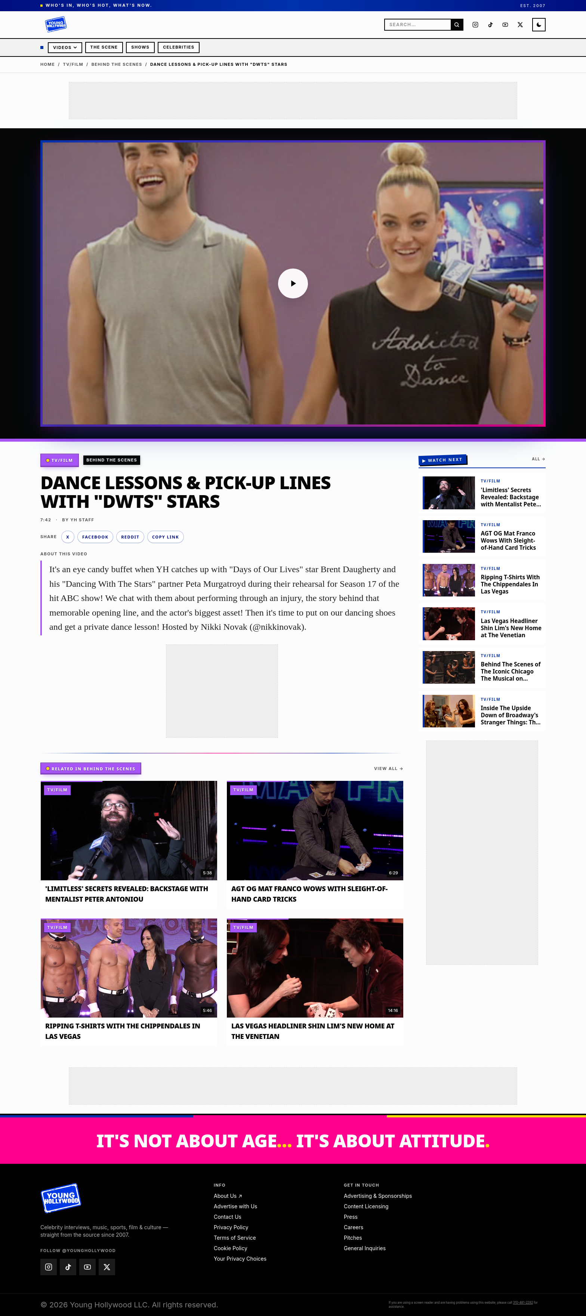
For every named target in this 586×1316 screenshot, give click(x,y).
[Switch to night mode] (539, 24)
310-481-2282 (523, 1302)
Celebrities (178, 47)
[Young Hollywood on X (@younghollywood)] (520, 25)
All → (539, 459)
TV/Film (73, 64)
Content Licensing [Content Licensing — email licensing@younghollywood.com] (366, 1206)
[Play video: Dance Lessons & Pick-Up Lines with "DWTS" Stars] (293, 283)
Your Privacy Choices (240, 1258)
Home (47, 64)
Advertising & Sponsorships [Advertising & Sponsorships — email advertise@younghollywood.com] (378, 1196)
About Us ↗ (228, 1196)
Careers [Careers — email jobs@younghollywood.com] (353, 1227)
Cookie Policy (230, 1248)
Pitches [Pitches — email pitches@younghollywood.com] (353, 1237)
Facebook (95, 537)
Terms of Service (235, 1237)
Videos (65, 47)
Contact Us (227, 1217)
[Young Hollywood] (56, 25)
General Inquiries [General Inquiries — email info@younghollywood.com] (365, 1248)
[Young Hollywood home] (61, 1198)
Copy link (165, 537)
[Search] (457, 24)
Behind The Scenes (117, 64)
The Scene (104, 47)
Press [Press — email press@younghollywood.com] (351, 1217)
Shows (140, 47)
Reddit (130, 537)
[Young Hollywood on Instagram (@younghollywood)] (475, 25)
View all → (389, 768)
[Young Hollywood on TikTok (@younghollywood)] (490, 25)
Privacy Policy (231, 1227)
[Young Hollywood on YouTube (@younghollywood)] (505, 25)
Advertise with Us (235, 1206)
